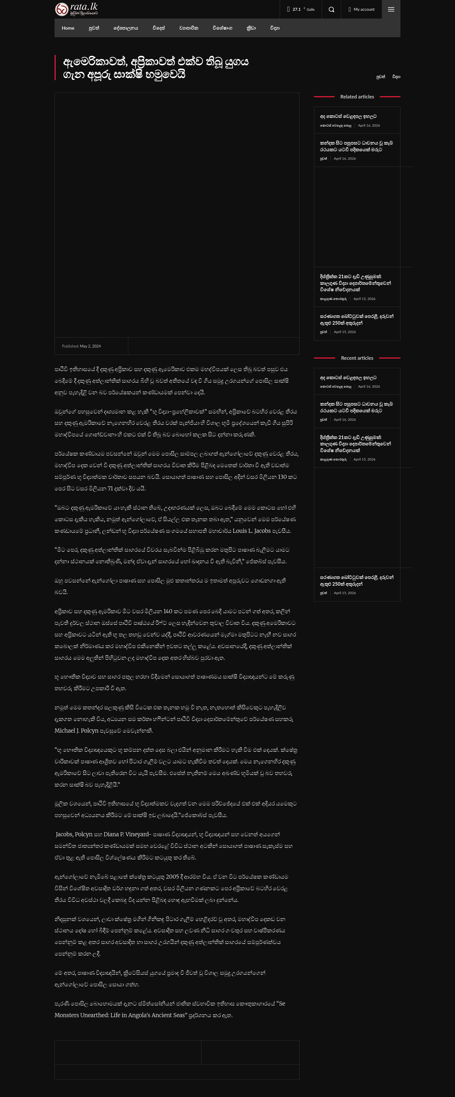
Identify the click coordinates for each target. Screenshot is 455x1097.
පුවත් (380, 77)
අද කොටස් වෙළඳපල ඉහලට (351, 116)
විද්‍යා (396, 77)
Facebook (343, 1033)
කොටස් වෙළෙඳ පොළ (336, 125)
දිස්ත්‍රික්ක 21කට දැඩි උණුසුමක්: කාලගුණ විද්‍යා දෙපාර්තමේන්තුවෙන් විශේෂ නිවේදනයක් (354, 293)
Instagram (343, 1044)
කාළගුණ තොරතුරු (334, 312)
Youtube (342, 1054)
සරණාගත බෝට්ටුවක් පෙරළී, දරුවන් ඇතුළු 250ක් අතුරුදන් (352, 333)
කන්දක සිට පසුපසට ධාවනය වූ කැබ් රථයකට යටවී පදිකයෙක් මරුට (354, 149)
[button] (331, 9)
